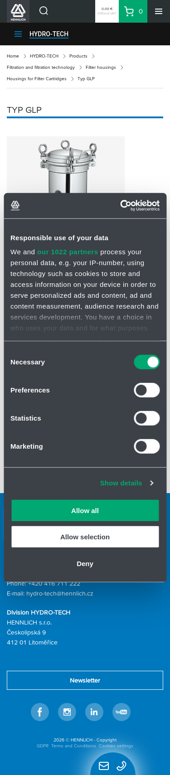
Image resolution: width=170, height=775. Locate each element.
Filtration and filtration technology (41, 67)
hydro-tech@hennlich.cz (59, 593)
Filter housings (101, 67)
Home (13, 55)
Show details (121, 483)
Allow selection (85, 537)
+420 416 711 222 (54, 583)
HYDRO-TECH (48, 34)
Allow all (85, 510)
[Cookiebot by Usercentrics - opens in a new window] (121, 206)
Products (78, 55)
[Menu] (158, 11)
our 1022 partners (67, 252)
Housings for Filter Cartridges (37, 78)
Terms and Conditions (73, 745)
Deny (85, 563)
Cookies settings (116, 745)
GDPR (43, 745)
